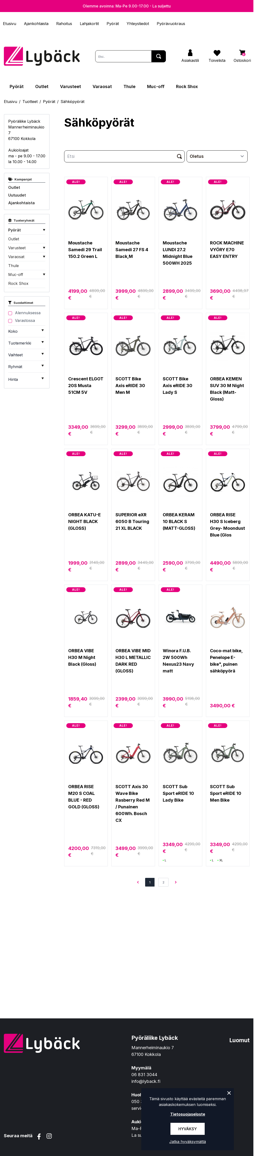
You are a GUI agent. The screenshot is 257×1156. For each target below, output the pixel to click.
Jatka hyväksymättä (187, 1141)
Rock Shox (187, 86)
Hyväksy (187, 1128)
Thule (129, 86)
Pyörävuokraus (171, 23)
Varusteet (70, 86)
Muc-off (155, 86)
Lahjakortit (89, 23)
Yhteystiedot (138, 23)
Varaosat (102, 86)
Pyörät (113, 23)
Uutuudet (17, 195)
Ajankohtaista (36, 23)
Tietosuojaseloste (187, 1114)
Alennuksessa (28, 312)
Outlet (41, 86)
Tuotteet (30, 101)
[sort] (217, 156)
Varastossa (25, 320)
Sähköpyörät (72, 101)
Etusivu (9, 23)
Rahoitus (64, 23)
